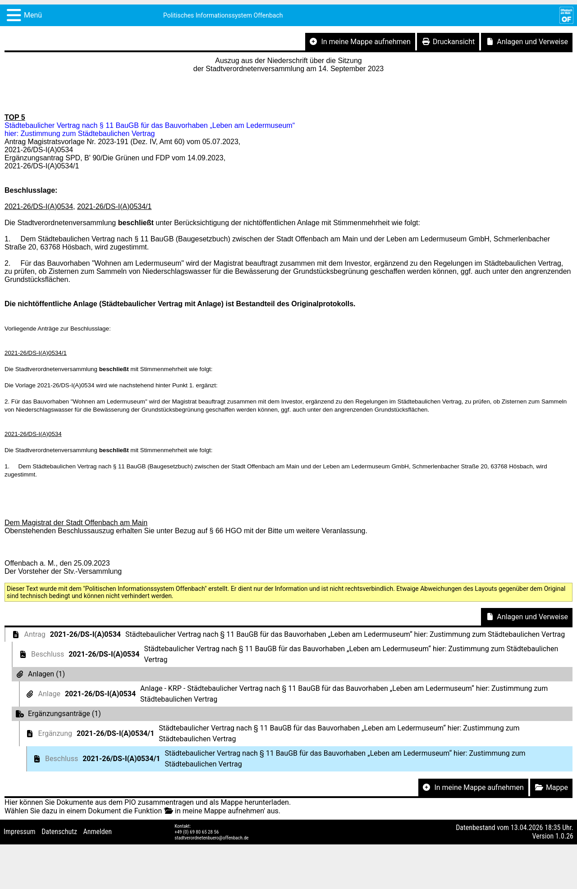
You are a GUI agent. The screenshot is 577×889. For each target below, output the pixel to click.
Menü (33, 15)
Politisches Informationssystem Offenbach (223, 15)
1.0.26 (564, 836)
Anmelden (97, 831)
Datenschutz (59, 831)
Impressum (20, 831)
